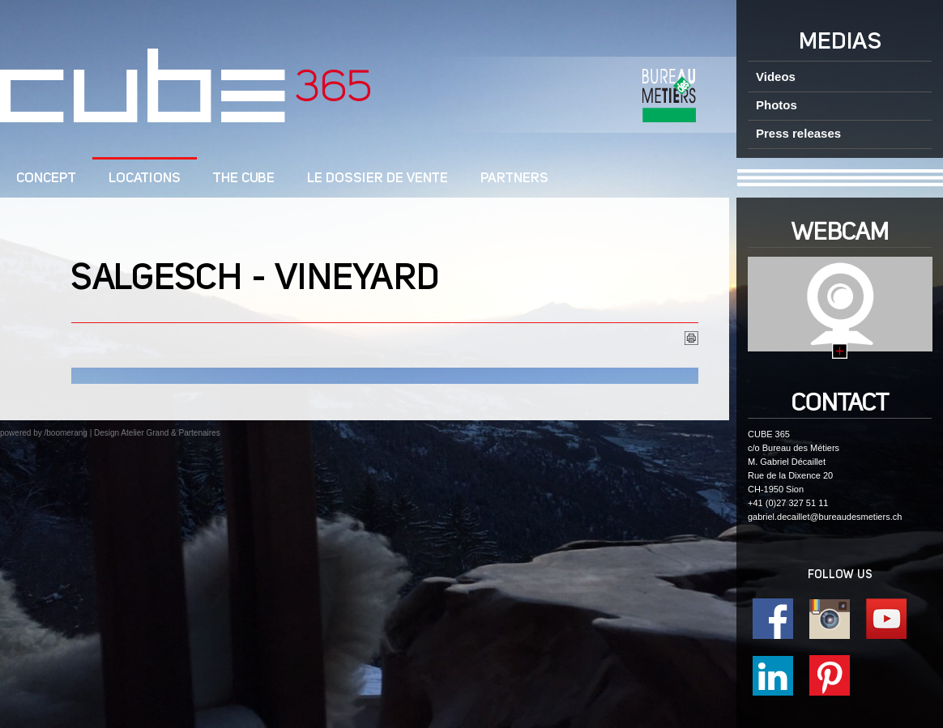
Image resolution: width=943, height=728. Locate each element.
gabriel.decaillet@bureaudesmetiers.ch (825, 517)
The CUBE (244, 178)
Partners (514, 178)
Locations (145, 178)
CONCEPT (46, 178)
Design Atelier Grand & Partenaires (157, 432)
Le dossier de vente (377, 178)
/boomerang (65, 432)
